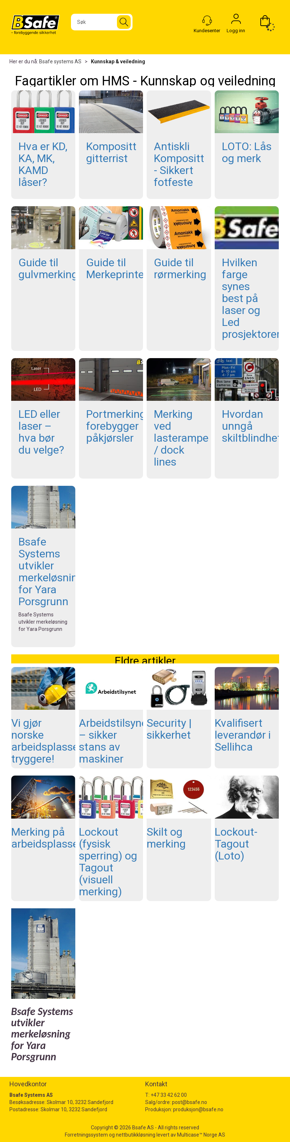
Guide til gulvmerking (48, 268)
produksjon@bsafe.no (198, 1109)
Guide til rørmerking (180, 268)
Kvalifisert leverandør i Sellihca (243, 735)
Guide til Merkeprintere (120, 268)
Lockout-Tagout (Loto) (236, 843)
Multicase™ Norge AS (201, 1135)
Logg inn (236, 20)
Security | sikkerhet (169, 729)
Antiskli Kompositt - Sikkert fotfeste (179, 164)
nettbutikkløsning (135, 1135)
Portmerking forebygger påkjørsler (116, 426)
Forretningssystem (86, 1135)
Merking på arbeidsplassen (48, 837)
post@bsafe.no (189, 1102)
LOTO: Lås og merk (247, 152)
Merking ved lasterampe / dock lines (181, 438)
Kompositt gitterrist (111, 152)
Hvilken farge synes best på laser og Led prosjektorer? (253, 298)
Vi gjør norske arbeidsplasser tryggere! (46, 741)
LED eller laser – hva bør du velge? (41, 432)
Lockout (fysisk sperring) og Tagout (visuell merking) (108, 861)
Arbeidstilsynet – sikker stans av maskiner (115, 741)
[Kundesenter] (207, 20)
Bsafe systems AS (60, 61)
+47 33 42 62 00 (169, 1095)
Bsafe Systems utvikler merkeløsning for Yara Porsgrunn (51, 571)
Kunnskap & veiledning (118, 61)
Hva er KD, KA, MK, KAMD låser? (42, 164)
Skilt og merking (166, 837)
